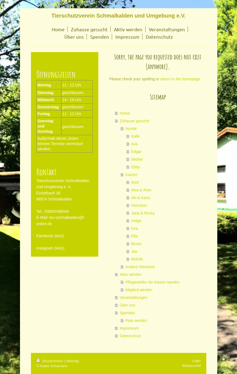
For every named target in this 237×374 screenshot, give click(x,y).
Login (196, 361)
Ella (134, 236)
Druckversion (50, 361)
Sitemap (72, 361)
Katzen (131, 174)
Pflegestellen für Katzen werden (152, 282)
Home (125, 113)
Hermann (139, 205)
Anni (135, 182)
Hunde (131, 128)
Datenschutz (130, 336)
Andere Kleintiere (140, 267)
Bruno (136, 244)
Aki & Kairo (140, 197)
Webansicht (191, 366)
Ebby (135, 167)
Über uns (127, 305)
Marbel (137, 159)
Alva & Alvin (141, 190)
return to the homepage (180, 79)
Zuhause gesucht (134, 121)
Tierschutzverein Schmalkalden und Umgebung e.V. (118, 16)
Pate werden (136, 320)
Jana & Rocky (143, 213)
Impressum (129, 328)
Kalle (135, 136)
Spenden (127, 313)
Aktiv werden (131, 274)
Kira (134, 228)
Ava (134, 144)
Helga (136, 221)
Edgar (136, 151)
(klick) (59, 236)
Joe (134, 251)
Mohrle (137, 259)
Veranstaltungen (133, 297)
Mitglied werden (138, 290)
